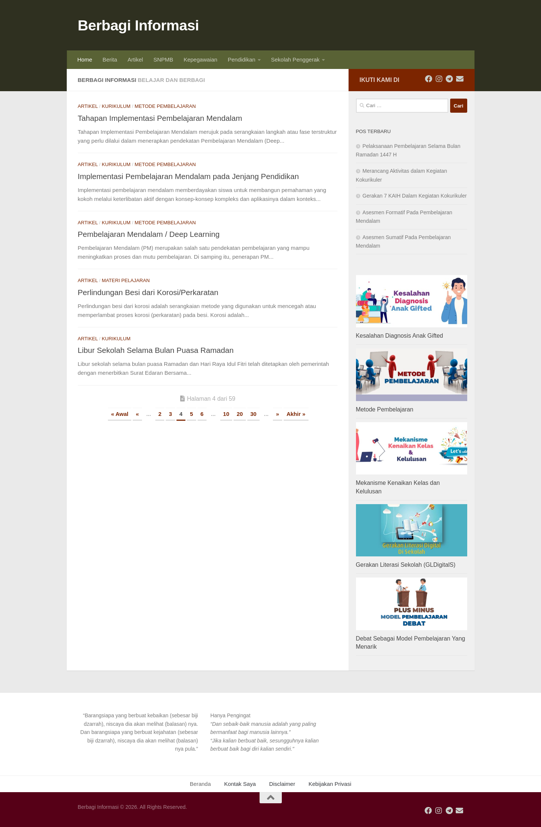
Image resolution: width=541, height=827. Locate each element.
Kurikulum (116, 106)
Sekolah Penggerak (295, 59)
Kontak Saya (240, 784)
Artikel (135, 59)
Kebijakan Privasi (330, 784)
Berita (110, 59)
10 (226, 414)
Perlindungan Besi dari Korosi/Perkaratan (148, 292)
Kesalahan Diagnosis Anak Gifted (399, 336)
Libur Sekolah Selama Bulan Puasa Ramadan (156, 350)
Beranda (200, 784)
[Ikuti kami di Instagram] (439, 79)
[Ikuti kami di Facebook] (428, 79)
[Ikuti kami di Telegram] (449, 79)
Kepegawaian (200, 59)
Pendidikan (241, 59)
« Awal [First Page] (119, 414)
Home (84, 59)
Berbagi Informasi (138, 25)
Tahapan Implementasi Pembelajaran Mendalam (160, 118)
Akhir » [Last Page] (296, 414)
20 (240, 414)
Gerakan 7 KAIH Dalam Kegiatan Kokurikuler (415, 196)
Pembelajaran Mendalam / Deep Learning (149, 234)
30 (253, 414)
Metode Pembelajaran (165, 106)
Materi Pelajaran (126, 280)
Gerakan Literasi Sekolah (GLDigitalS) (406, 565)
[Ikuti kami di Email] (460, 79)
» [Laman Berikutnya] (277, 414)
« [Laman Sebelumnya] (137, 414)
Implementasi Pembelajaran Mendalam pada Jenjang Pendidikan (188, 176)
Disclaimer (282, 784)
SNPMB (163, 59)
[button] (138, 732)
